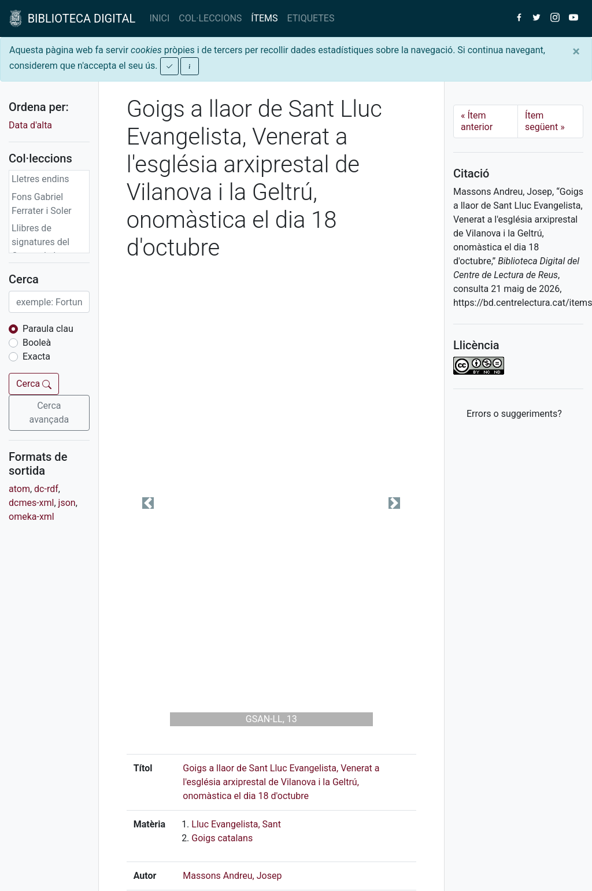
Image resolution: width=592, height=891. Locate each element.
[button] (148, 503)
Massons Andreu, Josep (232, 875)
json (67, 502)
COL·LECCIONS (210, 18)
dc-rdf (46, 488)
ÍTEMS (264, 18)
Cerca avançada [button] (49, 412)
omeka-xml (31, 516)
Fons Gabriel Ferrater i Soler (42, 203)
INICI (159, 18)
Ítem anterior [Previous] (477, 121)
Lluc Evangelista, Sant (236, 824)
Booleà (37, 342)
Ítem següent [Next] (545, 121)
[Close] (576, 51)
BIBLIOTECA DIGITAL (72, 18)
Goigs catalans (222, 838)
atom (19, 488)
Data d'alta (30, 125)
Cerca (33, 383)
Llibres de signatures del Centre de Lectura (48, 242)
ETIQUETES (311, 18)
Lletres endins (40, 178)
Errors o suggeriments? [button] (514, 413)
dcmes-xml (31, 502)
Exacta (36, 356)
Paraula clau (48, 328)
